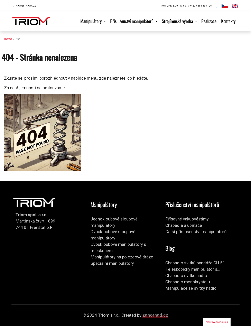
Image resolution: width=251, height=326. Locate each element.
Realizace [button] (208, 21)
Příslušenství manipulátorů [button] (132, 21)
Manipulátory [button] (91, 21)
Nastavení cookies (217, 322)
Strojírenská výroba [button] (178, 21)
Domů (8, 38)
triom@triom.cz (24, 5)
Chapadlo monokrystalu (187, 281)
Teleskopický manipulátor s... (192, 269)
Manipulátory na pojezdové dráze (122, 257)
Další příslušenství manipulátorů (196, 231)
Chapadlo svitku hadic (186, 275)
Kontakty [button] (228, 21)
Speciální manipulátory (112, 263)
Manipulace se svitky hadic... (192, 288)
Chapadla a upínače (183, 225)
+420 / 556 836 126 (200, 5)
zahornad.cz (155, 315)
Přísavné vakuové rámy (187, 219)
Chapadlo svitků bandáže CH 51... (196, 262)
